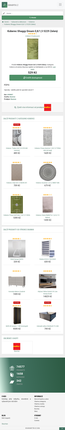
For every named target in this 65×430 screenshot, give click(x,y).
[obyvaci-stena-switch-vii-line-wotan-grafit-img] (47, 281)
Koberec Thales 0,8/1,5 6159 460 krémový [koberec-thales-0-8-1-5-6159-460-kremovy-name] (17, 149)
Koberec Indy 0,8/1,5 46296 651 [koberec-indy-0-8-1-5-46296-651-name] (16, 183)
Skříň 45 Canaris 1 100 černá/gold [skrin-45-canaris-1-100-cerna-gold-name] (17, 326)
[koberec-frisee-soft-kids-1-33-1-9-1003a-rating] (17, 195)
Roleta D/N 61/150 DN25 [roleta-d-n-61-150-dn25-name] (48, 259)
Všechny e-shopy (39, 406)
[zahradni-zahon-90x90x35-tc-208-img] (47, 315)
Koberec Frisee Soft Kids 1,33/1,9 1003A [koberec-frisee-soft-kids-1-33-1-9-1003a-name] (17, 215)
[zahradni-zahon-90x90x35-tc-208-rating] (47, 306)
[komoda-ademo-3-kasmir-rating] (17, 271)
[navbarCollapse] (60, 4)
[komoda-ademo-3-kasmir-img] (17, 281)
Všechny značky (39, 404)
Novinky (36, 409)
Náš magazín (6, 418)
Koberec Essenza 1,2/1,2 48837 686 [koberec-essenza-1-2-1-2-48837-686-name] (47, 183)
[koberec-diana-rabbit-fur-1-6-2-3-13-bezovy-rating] (47, 195)
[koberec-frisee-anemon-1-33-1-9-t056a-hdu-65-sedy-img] (47, 137)
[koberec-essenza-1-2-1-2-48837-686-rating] (47, 162)
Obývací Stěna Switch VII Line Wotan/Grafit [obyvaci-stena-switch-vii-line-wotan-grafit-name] (47, 293)
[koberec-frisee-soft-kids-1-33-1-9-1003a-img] (17, 204)
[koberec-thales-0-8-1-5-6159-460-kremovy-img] (17, 137)
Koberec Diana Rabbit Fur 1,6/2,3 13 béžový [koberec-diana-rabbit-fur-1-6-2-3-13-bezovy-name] (47, 216)
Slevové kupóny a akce (41, 399)
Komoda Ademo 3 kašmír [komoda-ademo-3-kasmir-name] (17, 291)
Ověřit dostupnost (32, 77)
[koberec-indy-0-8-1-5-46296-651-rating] (17, 162)
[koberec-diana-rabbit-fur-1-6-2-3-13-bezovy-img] (47, 204)
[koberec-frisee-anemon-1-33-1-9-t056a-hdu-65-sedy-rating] (47, 128)
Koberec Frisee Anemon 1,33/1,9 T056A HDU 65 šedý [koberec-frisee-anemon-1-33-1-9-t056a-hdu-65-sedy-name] (48, 149)
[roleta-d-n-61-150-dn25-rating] (47, 239)
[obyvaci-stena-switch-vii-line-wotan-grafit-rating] (47, 271)
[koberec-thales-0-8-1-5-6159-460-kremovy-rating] (17, 128)
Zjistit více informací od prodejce (32, 107)
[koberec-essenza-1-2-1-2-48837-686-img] (47, 172)
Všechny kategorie (40, 401)
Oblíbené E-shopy (10, 338)
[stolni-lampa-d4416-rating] (17, 239)
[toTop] (62, 428)
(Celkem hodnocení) (32, 36)
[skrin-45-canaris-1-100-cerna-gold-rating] (17, 306)
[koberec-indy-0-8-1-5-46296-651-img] (17, 172)
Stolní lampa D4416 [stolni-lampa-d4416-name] (16, 259)
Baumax (12, 97)
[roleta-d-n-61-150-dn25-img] (47, 248)
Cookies (36, 420)
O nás (36, 418)
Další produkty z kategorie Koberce (19, 119)
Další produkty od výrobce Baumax (18, 229)
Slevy (36, 411)
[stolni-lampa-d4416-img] (17, 248)
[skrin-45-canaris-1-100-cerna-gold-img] (17, 315)
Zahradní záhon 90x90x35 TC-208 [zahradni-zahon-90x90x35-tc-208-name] (48, 326)
